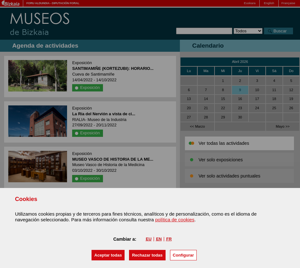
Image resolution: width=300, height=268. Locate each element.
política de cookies (174, 219)
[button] (108, 255)
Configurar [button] (183, 255)
